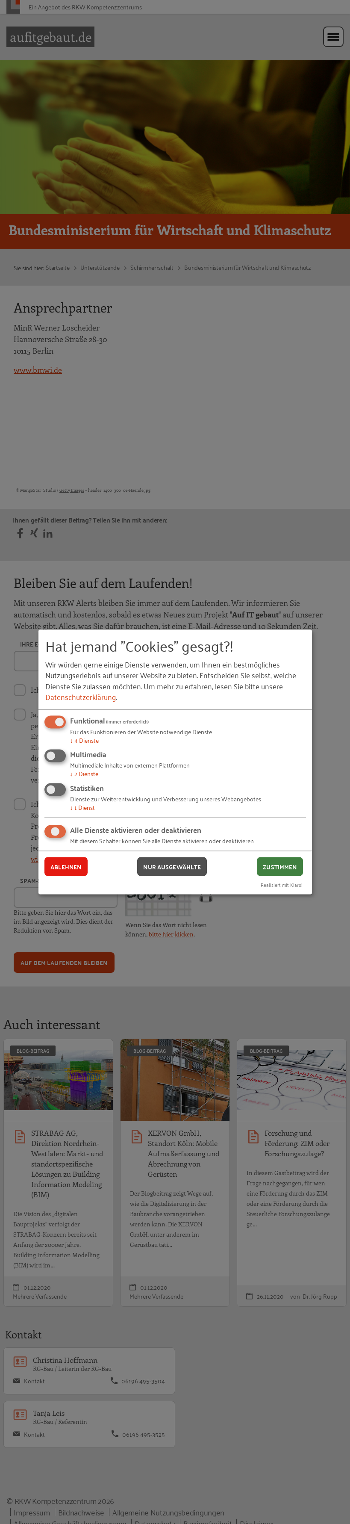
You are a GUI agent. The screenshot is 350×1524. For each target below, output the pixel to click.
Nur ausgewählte (172, 866)
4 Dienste (84, 739)
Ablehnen (66, 866)
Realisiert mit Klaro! (282, 884)
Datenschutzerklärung (80, 696)
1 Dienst (82, 806)
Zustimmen (280, 866)
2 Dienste (84, 773)
